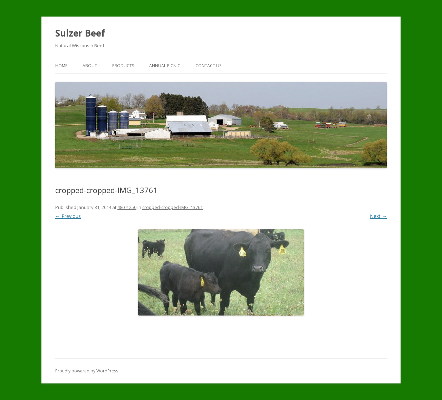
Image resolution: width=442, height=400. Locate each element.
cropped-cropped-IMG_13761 (172, 207)
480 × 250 (126, 207)
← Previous (68, 216)
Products (123, 66)
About (90, 66)
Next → (378, 216)
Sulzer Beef (80, 33)
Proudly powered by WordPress (86, 371)
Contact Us (208, 66)
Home (61, 66)
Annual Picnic (164, 66)
